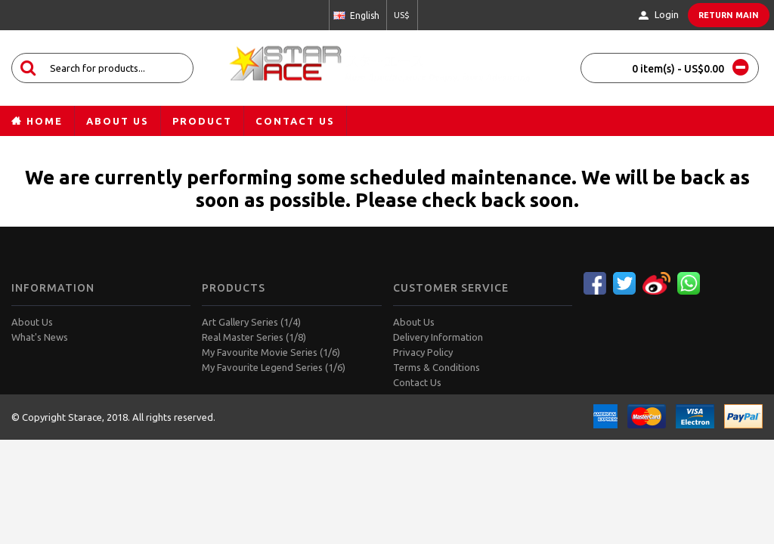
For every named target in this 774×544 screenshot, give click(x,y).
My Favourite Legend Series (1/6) (273, 367)
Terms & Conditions (436, 367)
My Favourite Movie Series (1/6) (271, 352)
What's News (39, 337)
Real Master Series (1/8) (254, 337)
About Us (32, 322)
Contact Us (417, 382)
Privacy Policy (423, 352)
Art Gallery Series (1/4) (251, 322)
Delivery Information (438, 337)
